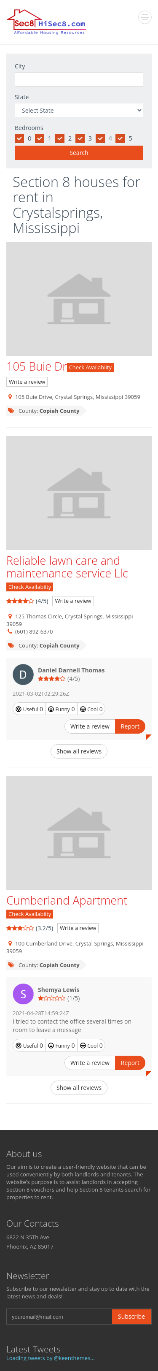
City (20, 66)
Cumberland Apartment (66, 900)
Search (79, 153)
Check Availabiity (90, 367)
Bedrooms (29, 128)
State (22, 97)
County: (44, 411)
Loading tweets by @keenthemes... (50, 1358)
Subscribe (131, 1316)
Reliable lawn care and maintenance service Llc (67, 567)
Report (130, 726)
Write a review (27, 381)
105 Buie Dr (36, 366)
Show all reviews (79, 751)
